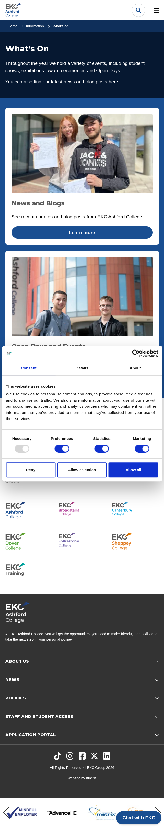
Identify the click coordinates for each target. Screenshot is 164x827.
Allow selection (82, 470)
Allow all (133, 470)
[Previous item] (6, 812)
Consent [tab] (29, 368)
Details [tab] (82, 368)
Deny (30, 470)
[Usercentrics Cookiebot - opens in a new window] (135, 353)
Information (35, 26)
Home (12, 26)
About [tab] (135, 368)
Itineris (91, 778)
